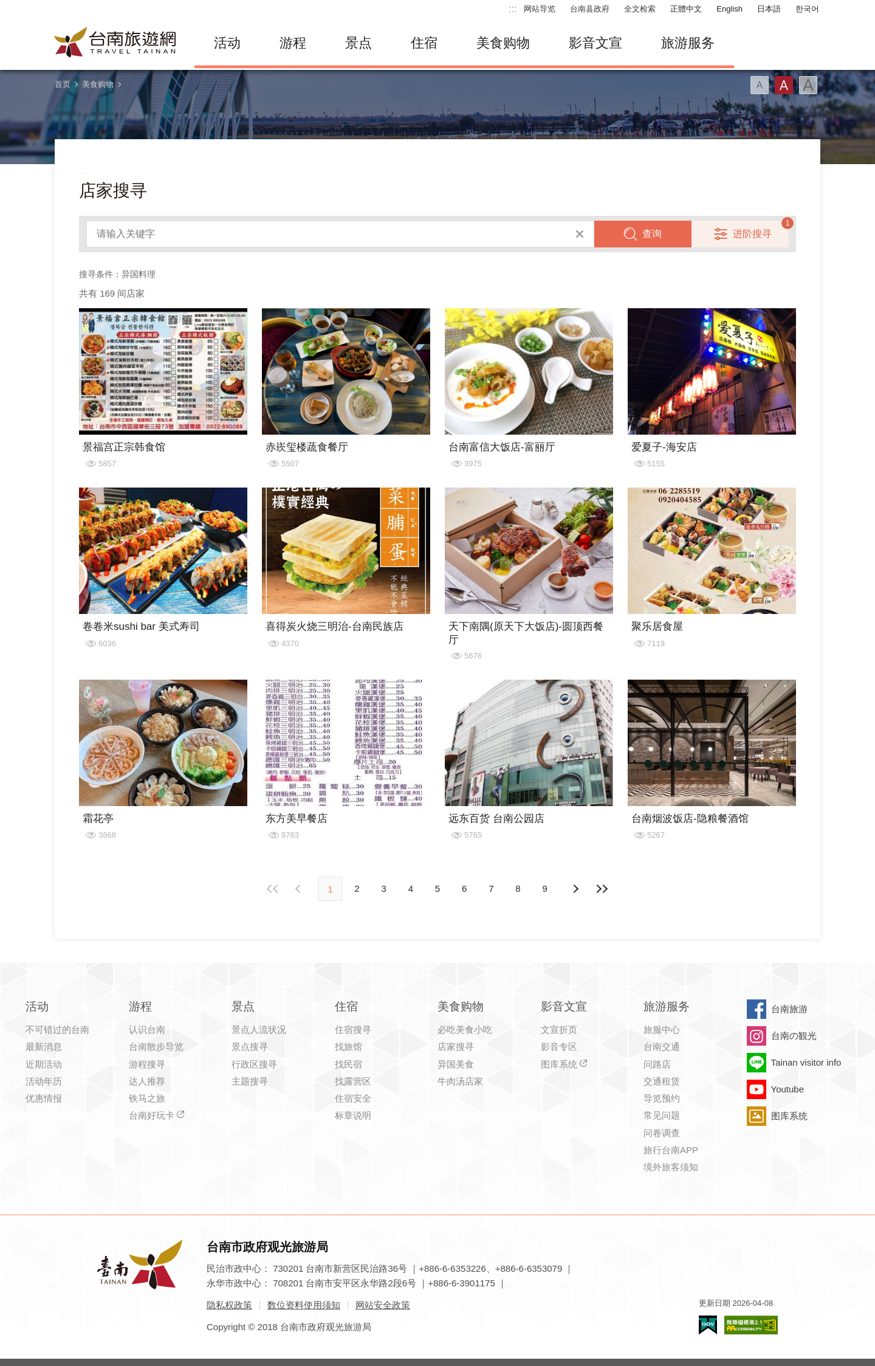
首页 (62, 84)
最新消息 (44, 1046)
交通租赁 (661, 1081)
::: (512, 9)
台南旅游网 (115, 43)
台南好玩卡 (151, 1115)
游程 (293, 42)
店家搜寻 (455, 1046)
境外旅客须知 (670, 1167)
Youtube (788, 1089)
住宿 (424, 42)
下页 (299, 889)
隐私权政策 (229, 1305)
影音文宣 (595, 42)
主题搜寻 (250, 1081)
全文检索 (640, 8)
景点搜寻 (250, 1046)
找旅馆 (348, 1046)
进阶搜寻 (752, 234)
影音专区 (559, 1046)
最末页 (602, 889)
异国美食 (455, 1064)
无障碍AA (751, 1325)
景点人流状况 (259, 1029)
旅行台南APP (670, 1150)
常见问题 (661, 1115)
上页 (575, 889)
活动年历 (44, 1081)
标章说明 (353, 1115)
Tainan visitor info (806, 1062)
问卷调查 (661, 1133)
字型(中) (784, 85)
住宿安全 (353, 1098)
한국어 (807, 8)
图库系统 (559, 1064)
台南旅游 (789, 1009)
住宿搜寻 (353, 1029)
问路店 (657, 1064)
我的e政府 (708, 1325)
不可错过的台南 (57, 1029)
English (729, 8)
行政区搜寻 (254, 1064)
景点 (358, 42)
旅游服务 (688, 42)
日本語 (769, 8)
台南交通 (661, 1046)
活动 (227, 42)
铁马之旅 (147, 1098)
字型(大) (808, 85)
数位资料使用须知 (303, 1305)
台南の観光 (794, 1035)
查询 (652, 234)
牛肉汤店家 (460, 1081)
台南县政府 (589, 8)
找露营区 (353, 1081)
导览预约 (661, 1098)
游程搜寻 (147, 1064)
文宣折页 (559, 1029)
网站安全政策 (382, 1305)
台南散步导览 (156, 1046)
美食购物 (503, 42)
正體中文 (686, 8)
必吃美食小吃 (464, 1029)
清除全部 (580, 234)
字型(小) (759, 85)
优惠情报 (44, 1098)
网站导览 (539, 8)
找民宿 (348, 1064)
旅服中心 (661, 1029)
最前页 (273, 889)
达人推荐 (147, 1081)
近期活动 (44, 1064)
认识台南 (147, 1029)
